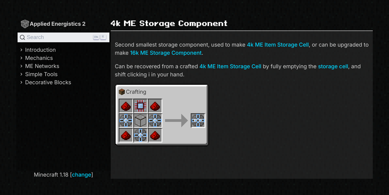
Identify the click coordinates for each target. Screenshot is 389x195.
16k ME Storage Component (166, 53)
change (81, 174)
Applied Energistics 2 (53, 23)
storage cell (333, 66)
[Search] (63, 37)
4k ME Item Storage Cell (278, 44)
